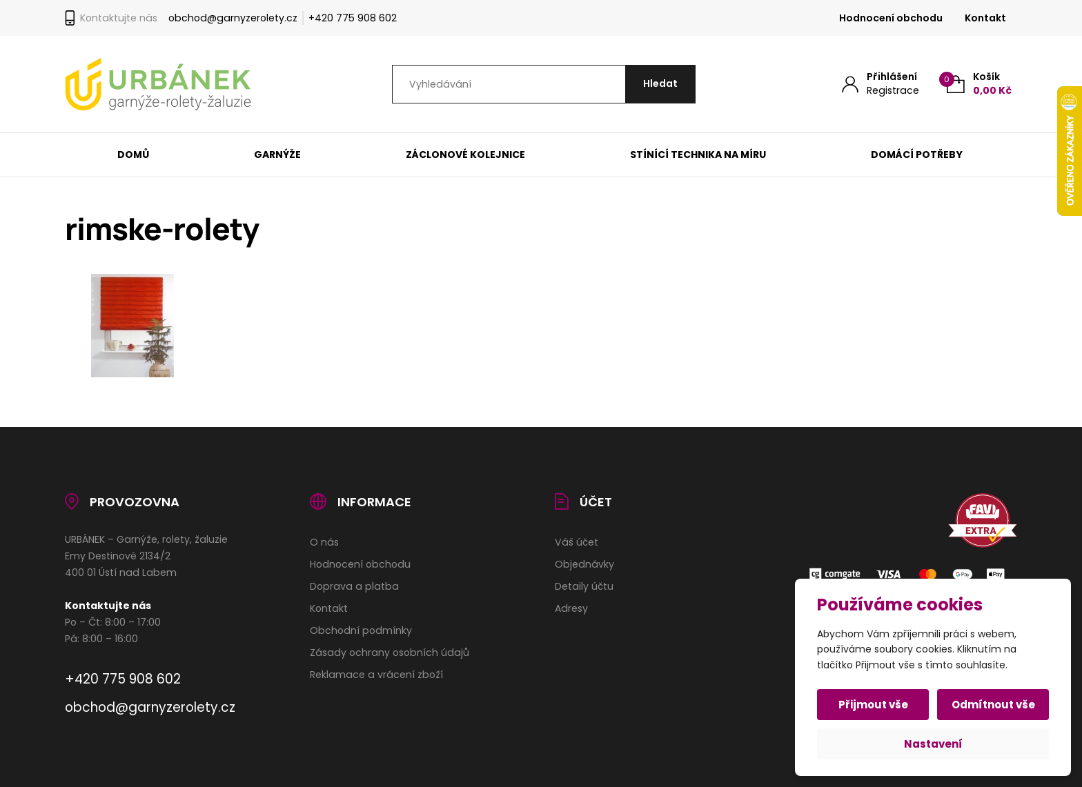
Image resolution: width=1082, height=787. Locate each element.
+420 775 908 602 (352, 18)
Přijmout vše (873, 704)
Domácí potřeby (918, 154)
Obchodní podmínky (361, 630)
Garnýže (277, 154)
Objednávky (584, 564)
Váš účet (576, 542)
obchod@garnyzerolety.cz (232, 18)
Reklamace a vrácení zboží (376, 674)
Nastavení (933, 744)
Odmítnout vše (993, 704)
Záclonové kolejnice (465, 154)
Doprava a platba (354, 586)
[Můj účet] (880, 84)
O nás (324, 542)
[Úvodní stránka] (158, 84)
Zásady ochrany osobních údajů (389, 652)
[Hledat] (660, 84)
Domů (133, 154)
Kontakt (985, 18)
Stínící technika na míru (698, 154)
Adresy (571, 608)
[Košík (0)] (979, 84)
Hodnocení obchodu (891, 18)
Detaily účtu (584, 586)
